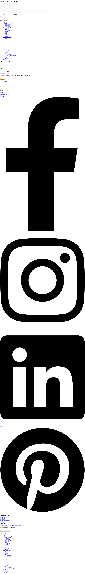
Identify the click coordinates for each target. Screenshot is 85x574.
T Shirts (6, 51)
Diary (6, 29)
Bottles (6, 38)
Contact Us (6, 525)
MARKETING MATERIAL (7, 27)
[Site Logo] (7, 8)
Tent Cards (7, 35)
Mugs (6, 32)
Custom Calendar (8, 28)
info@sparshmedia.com (4, 94)
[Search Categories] (17, 14)
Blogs (13, 525)
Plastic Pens (9, 556)
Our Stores (10, 525)
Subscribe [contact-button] (2, 79)
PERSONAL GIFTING (7, 56)
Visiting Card (8, 24)
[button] (4, 13)
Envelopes (7, 26)
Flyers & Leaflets (8, 30)
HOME (4, 22)
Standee (6, 34)
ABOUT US (5, 59)
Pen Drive (6, 40)
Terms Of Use (2, 521)
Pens (5, 554)
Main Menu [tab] (5, 532)
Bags (6, 46)
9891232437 (2, 90)
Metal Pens (9, 555)
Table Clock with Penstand (11, 55)
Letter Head (8, 25)
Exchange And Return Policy (5, 520)
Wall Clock (9, 54)
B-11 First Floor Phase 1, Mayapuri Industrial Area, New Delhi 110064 (8, 86)
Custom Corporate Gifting (18, 525)
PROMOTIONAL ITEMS (7, 44)
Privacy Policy (3, 519)
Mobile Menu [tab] (5, 533)
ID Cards (6, 31)
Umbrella (6, 36)
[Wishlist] (42, 4)
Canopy (6, 48)
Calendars (6, 47)
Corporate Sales (3, 517)
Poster (6, 33)
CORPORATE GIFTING (7, 37)
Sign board (7, 50)
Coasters (6, 39)
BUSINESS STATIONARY (7, 23)
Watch (6, 53)
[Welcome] (42, 17)
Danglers (6, 49)
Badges (6, 45)
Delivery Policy (3, 518)
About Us (2, 525)
